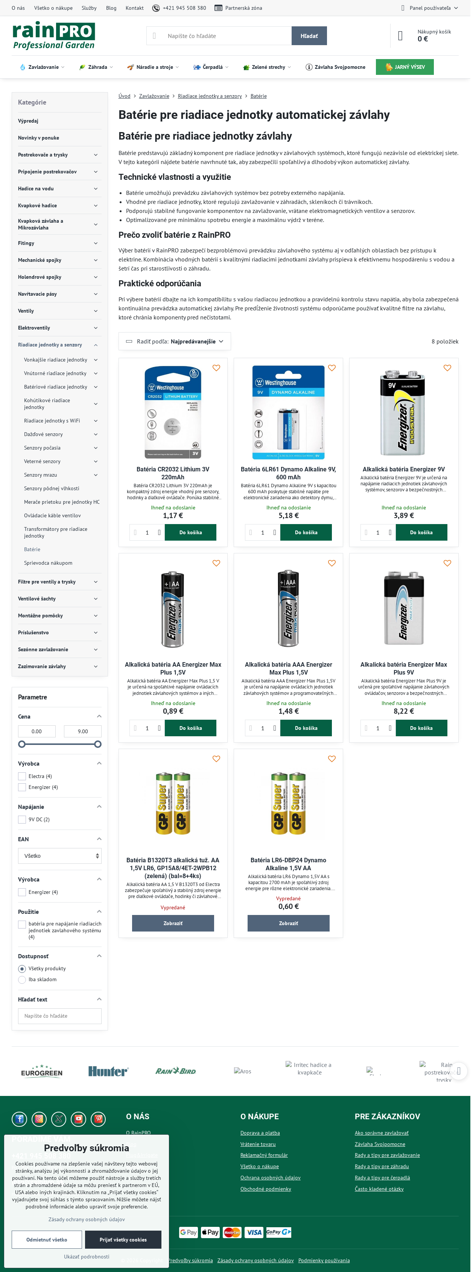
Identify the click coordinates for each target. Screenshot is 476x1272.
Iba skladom (37, 980)
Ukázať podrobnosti (86, 1256)
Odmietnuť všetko (46, 1239)
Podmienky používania (324, 1260)
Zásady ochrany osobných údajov (255, 1260)
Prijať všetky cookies (123, 1239)
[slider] (22, 744)
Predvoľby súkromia (190, 1260)
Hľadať (309, 36)
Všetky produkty (42, 969)
